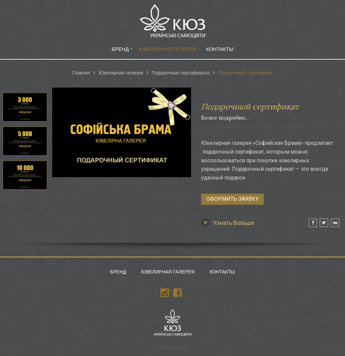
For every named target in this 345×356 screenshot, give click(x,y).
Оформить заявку (232, 199)
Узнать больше (227, 222)
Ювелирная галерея (167, 49)
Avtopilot (179, 347)
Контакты (219, 49)
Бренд (120, 49)
